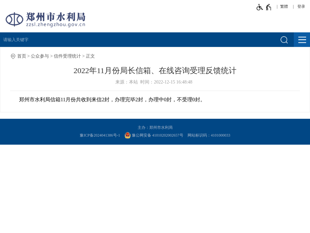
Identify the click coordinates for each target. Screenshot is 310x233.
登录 (301, 6)
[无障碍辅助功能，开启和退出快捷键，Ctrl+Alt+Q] (264, 7)
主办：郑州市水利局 (155, 127)
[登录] (303, 6)
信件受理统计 (67, 56)
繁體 (284, 6)
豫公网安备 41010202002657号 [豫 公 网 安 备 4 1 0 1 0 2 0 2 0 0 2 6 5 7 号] (153, 135)
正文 (90, 56)
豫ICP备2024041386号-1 (100, 135)
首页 (21, 56)
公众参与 (40, 56)
